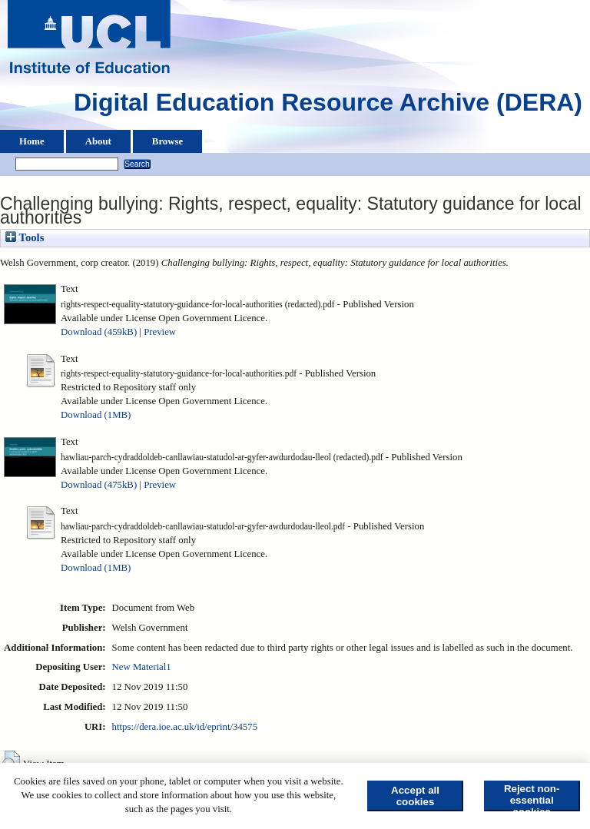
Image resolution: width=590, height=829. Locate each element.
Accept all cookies (415, 795)
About (98, 141)
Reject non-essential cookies (532, 797)
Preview (160, 332)
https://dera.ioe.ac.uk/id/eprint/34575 (184, 726)
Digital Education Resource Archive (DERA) (328, 106)
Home (32, 141)
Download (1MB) (96, 415)
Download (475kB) (99, 484)
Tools (24, 237)
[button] (11, 762)
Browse (167, 141)
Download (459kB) (99, 332)
